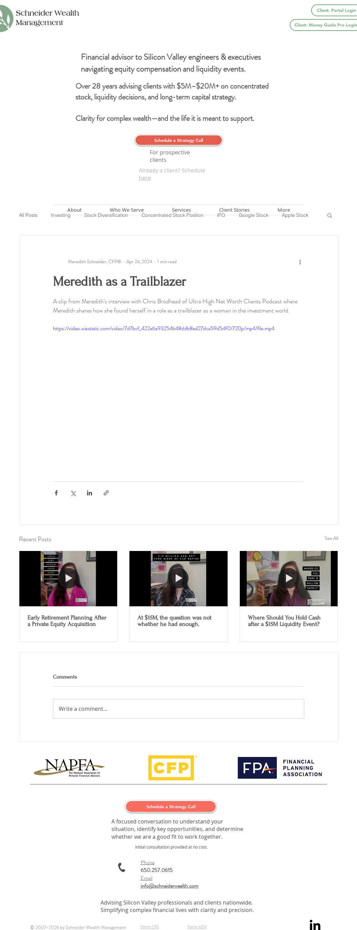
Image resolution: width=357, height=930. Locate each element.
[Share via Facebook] (56, 493)
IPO (221, 215)
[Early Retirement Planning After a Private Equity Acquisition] (68, 578)
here (145, 178)
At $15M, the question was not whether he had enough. (174, 620)
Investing (61, 215)
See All (331, 538)
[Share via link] (106, 493)
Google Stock (253, 215)
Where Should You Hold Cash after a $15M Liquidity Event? (284, 620)
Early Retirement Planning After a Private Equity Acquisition (67, 620)
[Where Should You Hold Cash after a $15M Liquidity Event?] (289, 578)
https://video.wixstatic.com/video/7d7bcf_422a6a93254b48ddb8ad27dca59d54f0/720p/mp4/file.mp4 (163, 328)
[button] (329, 215)
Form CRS (150, 926)
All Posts (28, 215)
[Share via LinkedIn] (89, 493)
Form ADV (197, 926)
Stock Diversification (106, 215)
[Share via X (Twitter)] (73, 493)
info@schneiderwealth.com (169, 886)
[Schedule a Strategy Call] (178, 140)
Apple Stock (295, 215)
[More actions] (300, 262)
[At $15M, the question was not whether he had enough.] (178, 578)
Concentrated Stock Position (172, 215)
